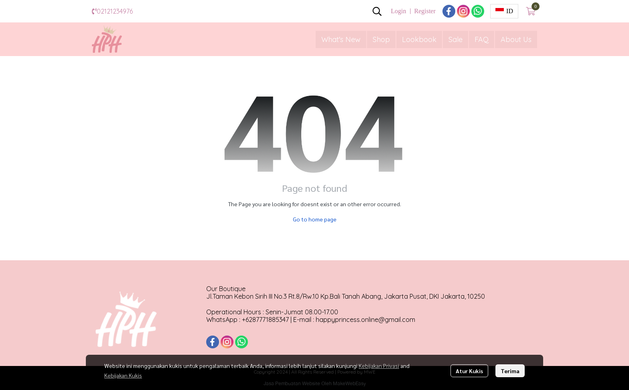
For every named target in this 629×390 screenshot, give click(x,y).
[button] (377, 11)
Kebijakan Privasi (379, 365)
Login (398, 11)
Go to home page (315, 219)
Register (424, 11)
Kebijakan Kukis (123, 375)
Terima (510, 370)
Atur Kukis (469, 370)
